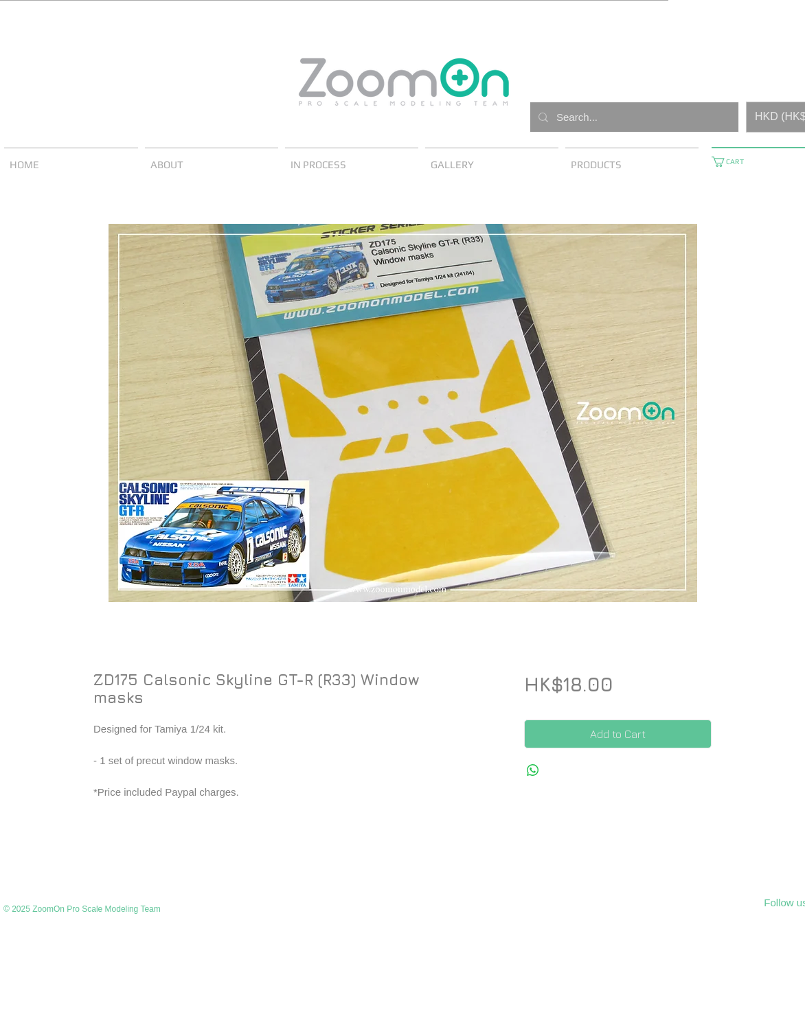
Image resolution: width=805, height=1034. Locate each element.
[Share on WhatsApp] (533, 770)
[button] (733, 162)
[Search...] (633, 117)
